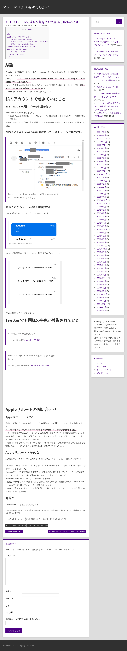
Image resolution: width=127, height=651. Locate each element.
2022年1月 (101, 167)
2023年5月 (101, 151)
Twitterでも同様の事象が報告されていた (21, 46)
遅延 (38, 525)
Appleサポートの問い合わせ (17, 49)
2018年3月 (101, 239)
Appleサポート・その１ (18, 52)
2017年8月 (101, 255)
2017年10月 (102, 249)
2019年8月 (101, 210)
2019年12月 (102, 200)
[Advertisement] (45, 388)
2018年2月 (101, 242)
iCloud (13, 525)
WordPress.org (103, 373)
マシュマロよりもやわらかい (29, 7)
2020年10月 (102, 180)
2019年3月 (101, 226)
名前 (8, 591)
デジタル (23, 25)
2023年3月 (101, 154)
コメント (10, 555)
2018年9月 (101, 232)
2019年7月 (101, 213)
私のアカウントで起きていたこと (19, 37)
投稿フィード (102, 366)
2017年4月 (101, 265)
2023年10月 (102, 145)
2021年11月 (102, 174)
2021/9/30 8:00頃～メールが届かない (22, 39)
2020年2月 (101, 193)
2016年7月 (101, 281)
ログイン (100, 363)
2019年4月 (101, 223)
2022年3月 (101, 161)
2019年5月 (101, 219)
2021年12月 (102, 171)
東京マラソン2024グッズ (107, 87)
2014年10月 (102, 304)
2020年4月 (101, 187)
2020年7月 (101, 184)
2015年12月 (102, 294)
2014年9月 (101, 307)
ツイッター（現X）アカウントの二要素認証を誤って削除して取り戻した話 (107, 106)
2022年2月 (101, 164)
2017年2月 (101, 271)
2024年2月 (101, 135)
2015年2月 (101, 300)
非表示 (30, 29)
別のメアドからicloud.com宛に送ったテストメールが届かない (29, 42)
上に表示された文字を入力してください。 (23, 619)
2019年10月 (102, 203)
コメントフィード (104, 370)
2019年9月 (101, 206)
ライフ (29, 25)
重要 (46, 525)
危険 (34, 525)
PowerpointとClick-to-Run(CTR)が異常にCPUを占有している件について (107, 41)
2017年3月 (101, 268)
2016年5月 (101, 287)
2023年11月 (102, 141)
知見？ (11, 57)
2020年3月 (101, 190)
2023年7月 (101, 148)
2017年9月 (101, 252)
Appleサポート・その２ (16, 54)
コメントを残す (42, 25)
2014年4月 (101, 310)
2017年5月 (101, 262)
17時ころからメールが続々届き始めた (22, 44)
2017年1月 (101, 275)
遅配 (42, 525)
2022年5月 (101, 158)
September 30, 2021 (32, 340)
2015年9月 (101, 297)
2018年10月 (102, 229)
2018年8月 (101, 236)
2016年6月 (101, 284)
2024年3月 (101, 132)
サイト (8, 606)
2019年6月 (101, 216)
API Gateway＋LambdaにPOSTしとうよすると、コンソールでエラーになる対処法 (107, 77)
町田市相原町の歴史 (14, 531)
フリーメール (22, 525)
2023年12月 (102, 138)
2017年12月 (102, 245)
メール (29, 525)
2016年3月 (101, 291)
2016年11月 (102, 278)
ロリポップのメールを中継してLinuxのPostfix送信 (66, 531)
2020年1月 (101, 197)
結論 (8, 34)
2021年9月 (101, 177)
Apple (8, 525)
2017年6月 (101, 258)
